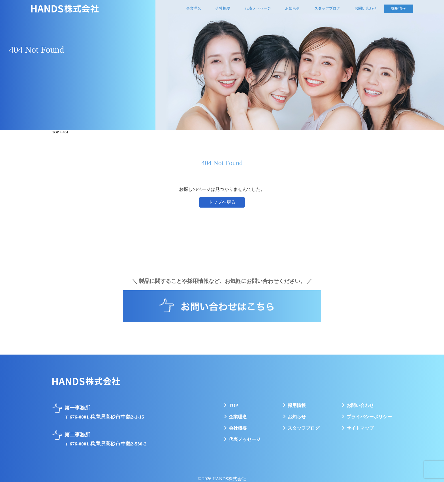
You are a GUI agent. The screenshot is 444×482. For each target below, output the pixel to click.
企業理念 (193, 8)
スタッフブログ (327, 8)
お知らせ (292, 8)
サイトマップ (360, 428)
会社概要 (222, 8)
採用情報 (398, 8)
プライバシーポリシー (369, 416)
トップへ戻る (222, 202)
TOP (233, 405)
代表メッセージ (258, 8)
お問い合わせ (366, 8)
